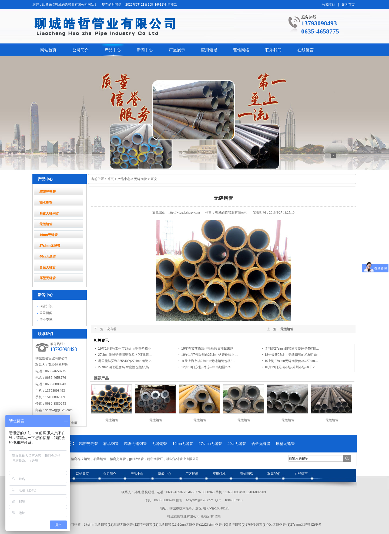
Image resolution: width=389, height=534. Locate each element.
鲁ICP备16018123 (216, 508)
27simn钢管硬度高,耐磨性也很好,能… (125, 367)
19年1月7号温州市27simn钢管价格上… (209, 355)
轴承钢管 (45, 202)
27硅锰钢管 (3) (256, 524)
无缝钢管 (45, 224)
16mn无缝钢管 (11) (191, 524)
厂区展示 (177, 50)
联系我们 (273, 50)
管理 (218, 516)
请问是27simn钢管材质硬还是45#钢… (291, 348)
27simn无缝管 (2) (302, 524)
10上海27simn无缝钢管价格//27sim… (291, 361)
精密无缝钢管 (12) (126, 524)
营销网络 (241, 50)
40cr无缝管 (47, 256)
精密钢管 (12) (148, 524)
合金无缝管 (47, 267)
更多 (318, 524)
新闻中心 (145, 50)
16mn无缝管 (48, 235)
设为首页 (348, 4)
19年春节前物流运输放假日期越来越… (209, 348)
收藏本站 (328, 4)
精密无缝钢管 (49, 213)
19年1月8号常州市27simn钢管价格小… (126, 348)
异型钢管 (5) (237, 524)
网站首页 (48, 50)
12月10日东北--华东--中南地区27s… (207, 367)
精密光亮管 (47, 192)
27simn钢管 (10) (216, 524)
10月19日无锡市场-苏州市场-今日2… (291, 367)
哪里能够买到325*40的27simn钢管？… (126, 361)
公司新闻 (45, 313)
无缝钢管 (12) (167, 524)
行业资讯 (45, 320)
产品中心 (113, 50)
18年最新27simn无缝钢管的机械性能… (292, 355)
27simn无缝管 (49, 246)
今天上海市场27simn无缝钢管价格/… (208, 361)
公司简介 (80, 50)
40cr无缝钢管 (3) (278, 524)
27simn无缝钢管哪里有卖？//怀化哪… (125, 355)
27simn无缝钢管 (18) (98, 524)
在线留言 (305, 50)
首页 (110, 179)
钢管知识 (45, 306)
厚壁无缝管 (47, 278)
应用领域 (209, 50)
